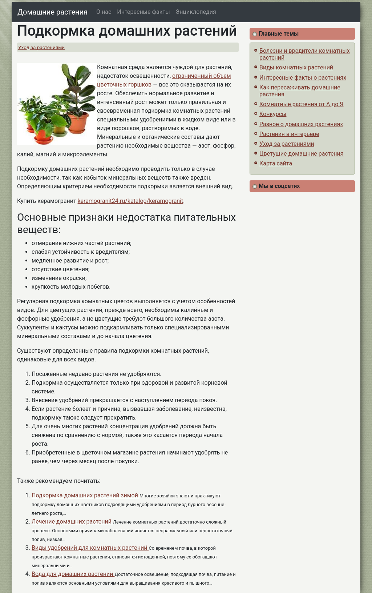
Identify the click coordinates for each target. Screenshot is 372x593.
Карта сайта (275, 163)
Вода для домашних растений (73, 573)
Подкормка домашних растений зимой (86, 495)
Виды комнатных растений (296, 67)
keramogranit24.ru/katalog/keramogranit (130, 200)
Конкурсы (272, 114)
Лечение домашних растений (72, 521)
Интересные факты (143, 11)
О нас (103, 11)
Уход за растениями (41, 47)
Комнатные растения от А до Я (301, 104)
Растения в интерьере (289, 134)
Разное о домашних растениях (301, 124)
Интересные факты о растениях (302, 77)
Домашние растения (52, 12)
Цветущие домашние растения (301, 153)
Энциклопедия (196, 11)
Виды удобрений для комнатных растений (90, 547)
